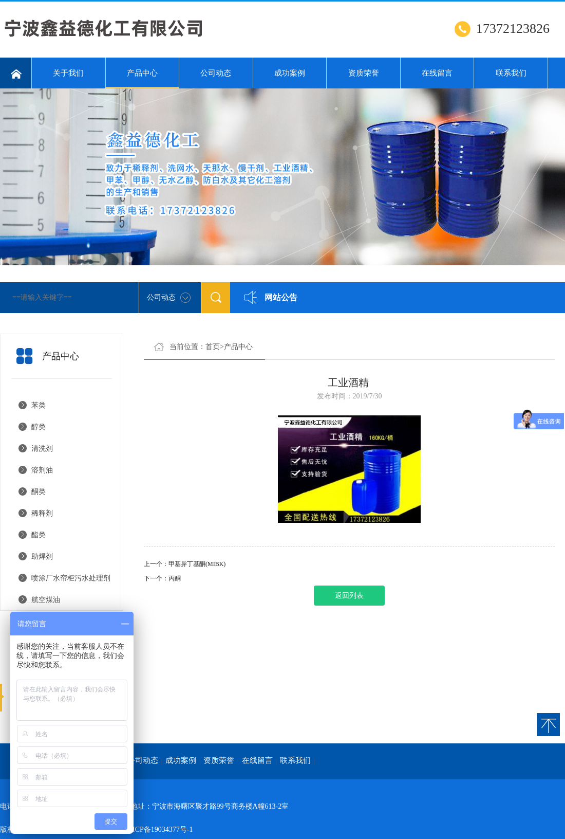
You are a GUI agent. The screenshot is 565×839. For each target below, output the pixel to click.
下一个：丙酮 (162, 578)
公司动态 (215, 73)
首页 (212, 347)
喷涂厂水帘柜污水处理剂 (70, 578)
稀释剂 (42, 513)
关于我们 (68, 73)
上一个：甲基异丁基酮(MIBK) (184, 564)
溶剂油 (42, 470)
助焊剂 (42, 556)
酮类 (38, 492)
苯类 (38, 405)
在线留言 (437, 73)
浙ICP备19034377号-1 (159, 829)
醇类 (38, 427)
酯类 (38, 535)
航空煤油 (45, 600)
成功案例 (289, 73)
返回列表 (349, 595)
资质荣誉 (363, 73)
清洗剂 (42, 448)
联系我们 (511, 73)
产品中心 (142, 78)
